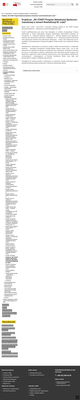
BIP (3, 13)
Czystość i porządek (9, 75)
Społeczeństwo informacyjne (8, 286)
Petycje (5, 63)
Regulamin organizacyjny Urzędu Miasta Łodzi (9, 52)
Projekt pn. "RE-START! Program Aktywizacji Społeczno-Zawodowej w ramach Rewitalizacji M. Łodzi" (28, 15)
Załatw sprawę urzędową (9, 58)
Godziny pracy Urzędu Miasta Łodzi (9, 47)
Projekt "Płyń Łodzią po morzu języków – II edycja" (12, 228)
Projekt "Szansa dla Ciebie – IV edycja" (11, 207)
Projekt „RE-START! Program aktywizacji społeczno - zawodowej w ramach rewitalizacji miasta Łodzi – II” (12, 221)
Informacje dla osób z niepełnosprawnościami (9, 67)
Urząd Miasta (8, 13)
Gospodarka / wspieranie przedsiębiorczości (10, 81)
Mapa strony (6, 316)
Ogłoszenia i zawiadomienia (10, 60)
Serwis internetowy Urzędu (8, 38)
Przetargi (5, 61)
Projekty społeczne (9, 95)
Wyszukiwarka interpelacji (9, 356)
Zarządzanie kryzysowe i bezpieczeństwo (10, 295)
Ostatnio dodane (38, 2)
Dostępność (7, 77)
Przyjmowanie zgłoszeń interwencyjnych (63, 382)
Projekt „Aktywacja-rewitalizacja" (11, 165)
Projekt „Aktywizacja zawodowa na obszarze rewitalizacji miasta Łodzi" (11, 169)
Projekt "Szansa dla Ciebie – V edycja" (11, 150)
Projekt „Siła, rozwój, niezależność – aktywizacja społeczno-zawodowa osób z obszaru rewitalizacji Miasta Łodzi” (12, 136)
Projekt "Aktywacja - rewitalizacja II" (11, 115)
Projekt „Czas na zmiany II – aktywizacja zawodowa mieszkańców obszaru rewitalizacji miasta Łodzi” (12, 239)
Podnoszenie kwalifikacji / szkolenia (11, 91)
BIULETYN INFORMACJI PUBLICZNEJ (9, 22)
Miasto (4, 308)
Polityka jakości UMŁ (9, 93)
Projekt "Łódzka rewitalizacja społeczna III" (12, 191)
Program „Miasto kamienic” (10, 271)
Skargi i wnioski (8, 65)
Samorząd (5, 305)
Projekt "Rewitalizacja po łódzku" (11, 187)
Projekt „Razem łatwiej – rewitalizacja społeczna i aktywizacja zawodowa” (11, 276)
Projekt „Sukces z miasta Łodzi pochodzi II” (11, 195)
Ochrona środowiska (9, 85)
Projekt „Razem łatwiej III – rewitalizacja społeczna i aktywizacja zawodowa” (11, 155)
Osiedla (32, 395)
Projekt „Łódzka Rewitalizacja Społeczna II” (10, 232)
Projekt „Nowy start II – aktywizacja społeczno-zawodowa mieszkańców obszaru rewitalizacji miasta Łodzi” (12, 144)
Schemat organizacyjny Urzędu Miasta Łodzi (9, 55)
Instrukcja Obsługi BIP (36, 4)
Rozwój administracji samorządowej (9, 283)
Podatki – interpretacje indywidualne (10, 87)
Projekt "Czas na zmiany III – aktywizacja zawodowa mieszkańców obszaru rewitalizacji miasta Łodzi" (12, 202)
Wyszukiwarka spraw (36, 373)
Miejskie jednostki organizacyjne (39, 391)
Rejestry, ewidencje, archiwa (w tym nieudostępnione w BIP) (10, 301)
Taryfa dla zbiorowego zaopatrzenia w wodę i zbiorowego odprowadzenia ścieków (10, 290)
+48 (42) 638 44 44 (64, 375)
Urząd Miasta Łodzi (35, 388)
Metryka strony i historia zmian (50, 70)
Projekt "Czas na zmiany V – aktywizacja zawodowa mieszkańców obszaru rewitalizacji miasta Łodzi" (12, 124)
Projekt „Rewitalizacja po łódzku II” (11, 130)
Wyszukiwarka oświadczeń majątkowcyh (9, 352)
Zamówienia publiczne (9, 337)
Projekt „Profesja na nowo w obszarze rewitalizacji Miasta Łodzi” (11, 266)
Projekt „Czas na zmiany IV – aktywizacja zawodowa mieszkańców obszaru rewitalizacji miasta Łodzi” (12, 177)
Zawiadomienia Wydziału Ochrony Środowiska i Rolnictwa (9, 347)
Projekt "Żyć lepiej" (10, 255)
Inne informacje (7, 310)
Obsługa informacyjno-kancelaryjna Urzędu (9, 41)
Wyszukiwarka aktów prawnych (8, 329)
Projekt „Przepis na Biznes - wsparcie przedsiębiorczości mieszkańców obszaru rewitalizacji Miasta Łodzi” (11, 250)
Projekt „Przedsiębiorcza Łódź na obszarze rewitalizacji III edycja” (11, 212)
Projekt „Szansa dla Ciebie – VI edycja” (11, 118)
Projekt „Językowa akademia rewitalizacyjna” (10, 183)
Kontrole (5, 70)
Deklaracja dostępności (9, 313)
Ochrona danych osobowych (11, 377)
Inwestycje (7, 83)
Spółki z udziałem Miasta (37, 393)
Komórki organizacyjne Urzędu (9, 44)
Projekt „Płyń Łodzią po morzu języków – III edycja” (12, 161)
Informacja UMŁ (7, 375)
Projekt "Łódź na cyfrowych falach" (10, 244)
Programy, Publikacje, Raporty (21, 13)
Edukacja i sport (8, 78)
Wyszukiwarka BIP (7, 325)
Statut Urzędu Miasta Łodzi (10, 50)
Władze (4, 30)
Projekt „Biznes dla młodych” (10, 216)
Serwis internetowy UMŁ (63, 385)
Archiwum (8, 280)
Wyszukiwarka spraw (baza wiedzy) (8, 334)
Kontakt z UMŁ (38, 7)
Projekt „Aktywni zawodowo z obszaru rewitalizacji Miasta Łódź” (11, 110)
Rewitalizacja (33, 13)
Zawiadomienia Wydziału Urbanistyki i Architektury (9, 341)
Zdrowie (6, 297)
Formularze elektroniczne (37, 375)
